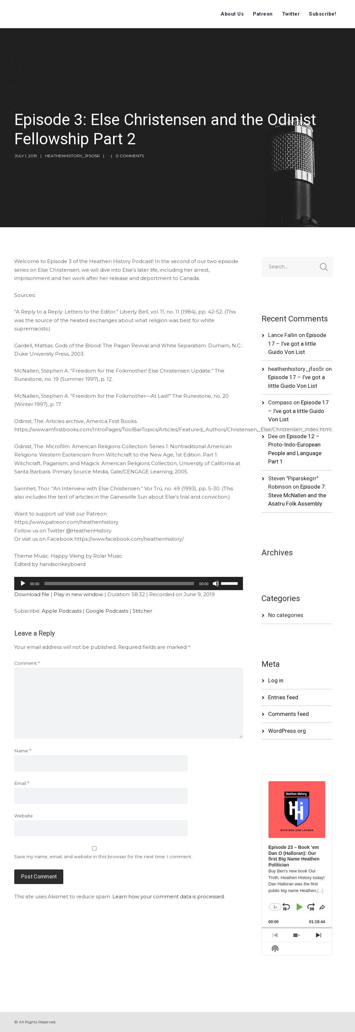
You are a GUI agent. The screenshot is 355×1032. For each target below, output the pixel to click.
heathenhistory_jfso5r (72, 155)
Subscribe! (322, 14)
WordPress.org (287, 730)
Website (23, 815)
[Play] (23, 583)
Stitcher (142, 611)
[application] (128, 583)
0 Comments (130, 155)
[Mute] (215, 583)
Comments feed (288, 714)
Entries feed (283, 697)
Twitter (291, 14)
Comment (27, 663)
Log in (275, 680)
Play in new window (78, 594)
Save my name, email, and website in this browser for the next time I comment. (103, 856)
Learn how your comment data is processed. (168, 896)
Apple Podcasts (62, 611)
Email (21, 783)
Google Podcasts (107, 611)
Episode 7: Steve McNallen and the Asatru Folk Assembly (297, 495)
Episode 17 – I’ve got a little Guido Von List (297, 343)
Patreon (263, 14)
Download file (31, 594)
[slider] (119, 583)
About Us (232, 14)
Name (22, 750)
